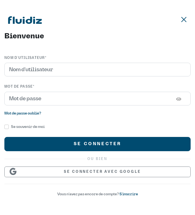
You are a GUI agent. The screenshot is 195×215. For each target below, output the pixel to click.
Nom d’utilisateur (25, 58)
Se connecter (98, 143)
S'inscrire (128, 194)
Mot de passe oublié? (22, 113)
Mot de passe (19, 86)
